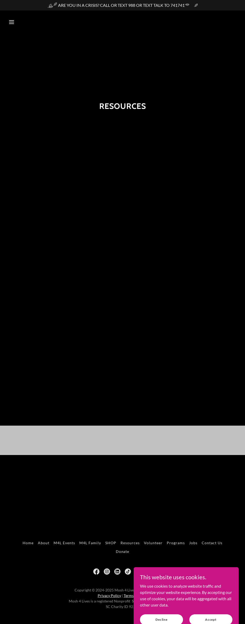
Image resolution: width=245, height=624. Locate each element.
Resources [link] (130, 543)
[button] (11, 22)
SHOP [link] (110, 543)
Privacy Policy (109, 595)
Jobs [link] (193, 543)
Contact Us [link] (212, 543)
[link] (96, 571)
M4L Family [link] (90, 543)
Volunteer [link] (153, 543)
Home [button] (28, 543)
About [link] (43, 543)
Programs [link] (176, 543)
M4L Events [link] (64, 543)
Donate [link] (122, 551)
